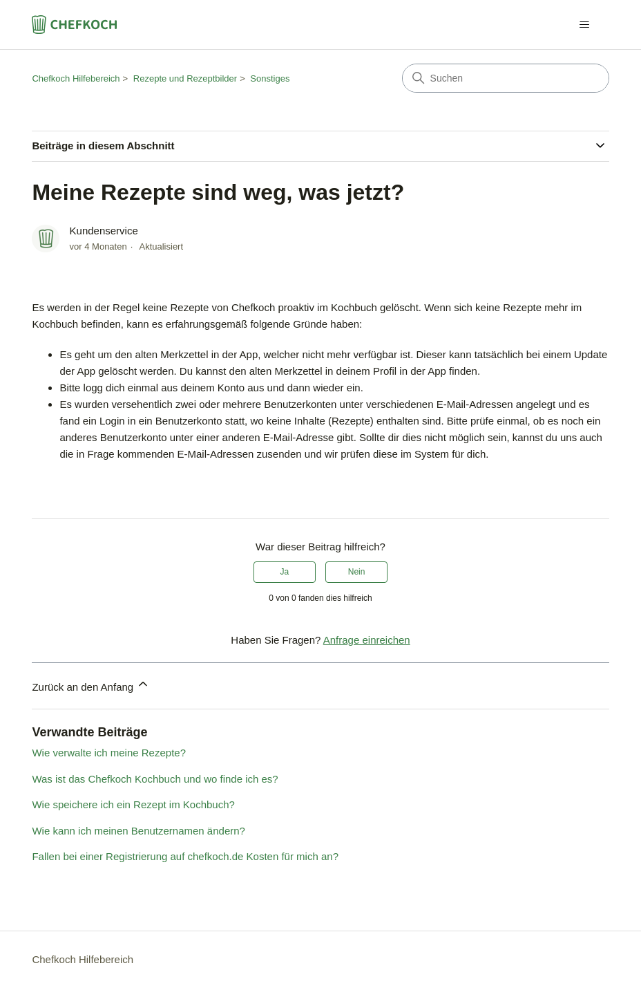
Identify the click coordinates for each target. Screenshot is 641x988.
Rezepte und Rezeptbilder (185, 78)
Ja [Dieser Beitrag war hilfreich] (284, 572)
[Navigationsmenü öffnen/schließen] (584, 25)
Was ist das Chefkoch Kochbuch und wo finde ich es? (155, 779)
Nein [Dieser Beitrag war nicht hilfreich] (356, 572)
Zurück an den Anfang (91, 685)
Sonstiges (269, 78)
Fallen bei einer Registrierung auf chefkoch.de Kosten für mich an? (185, 856)
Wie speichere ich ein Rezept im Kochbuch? (133, 804)
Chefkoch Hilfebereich (75, 78)
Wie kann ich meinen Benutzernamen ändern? (138, 831)
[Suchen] (506, 78)
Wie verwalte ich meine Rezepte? (109, 752)
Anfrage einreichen (366, 640)
